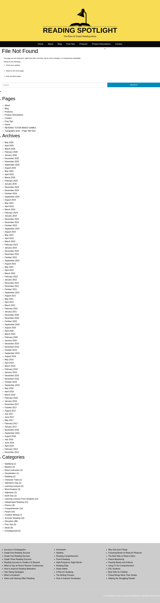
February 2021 (11, 308)
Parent (8, 512)
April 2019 (9, 363)
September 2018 (12, 385)
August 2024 (10, 200)
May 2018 (9, 388)
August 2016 (10, 436)
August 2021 (10, 296)
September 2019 (12, 353)
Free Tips (70, 44)
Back (14, 76)
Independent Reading (14, 502)
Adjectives (9, 492)
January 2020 (11, 340)
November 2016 (12, 430)
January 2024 (11, 216)
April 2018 (9, 391)
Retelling (8, 476)
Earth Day (9, 496)
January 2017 (11, 427)
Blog (60, 44)
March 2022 (10, 273)
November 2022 (12, 254)
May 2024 (9, 203)
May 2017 (9, 420)
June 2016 (9, 443)
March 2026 (10, 149)
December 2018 (12, 376)
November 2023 (12, 222)
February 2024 (11, 213)
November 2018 (12, 379)
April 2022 (9, 270)
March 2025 (10, 177)
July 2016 (9, 439)
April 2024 (9, 206)
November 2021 (12, 286)
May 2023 (9, 235)
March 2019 (10, 366)
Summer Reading (12, 518)
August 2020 (10, 328)
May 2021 (9, 299)
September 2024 (12, 197)
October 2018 (11, 382)
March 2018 (10, 395)
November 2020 (12, 318)
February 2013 (11, 449)
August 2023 (10, 232)
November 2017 (12, 404)
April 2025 (9, 174)
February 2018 (11, 398)
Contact (118, 44)
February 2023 (11, 245)
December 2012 (12, 452)
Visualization (10, 473)
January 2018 (11, 401)
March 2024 (10, 209)
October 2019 (11, 350)
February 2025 (11, 181)
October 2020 (11, 321)
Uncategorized (11, 531)
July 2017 (9, 414)
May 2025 (9, 171)
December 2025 (12, 158)
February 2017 (11, 423)
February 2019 (11, 369)
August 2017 (10, 411)
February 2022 (11, 277)
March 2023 (10, 241)
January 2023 (11, 248)
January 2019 (11, 372)
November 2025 (12, 161)
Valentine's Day (11, 483)
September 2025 (12, 165)
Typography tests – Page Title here (20, 131)
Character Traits (12, 480)
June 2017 (9, 417)
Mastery (8, 467)
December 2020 (12, 315)
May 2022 (9, 267)
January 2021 (11, 312)
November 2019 (12, 347)
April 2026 (9, 146)
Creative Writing (12, 515)
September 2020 (12, 324)
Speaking (9, 464)
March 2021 (10, 305)
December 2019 (12, 344)
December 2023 (12, 219)
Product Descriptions (101, 44)
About (50, 44)
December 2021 (12, 283)
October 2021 (11, 289)
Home (40, 44)
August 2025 (10, 168)
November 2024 (12, 190)
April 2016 (9, 446)
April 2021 (9, 302)
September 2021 (12, 293)
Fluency (8, 505)
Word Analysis (11, 489)
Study (7, 528)
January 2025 (11, 184)
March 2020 (10, 334)
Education (9, 521)
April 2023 (9, 238)
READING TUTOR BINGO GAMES (20, 128)
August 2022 (10, 264)
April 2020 (9, 331)
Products (83, 44)
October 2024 (11, 193)
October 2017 (11, 407)
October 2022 (11, 257)
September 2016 (12, 433)
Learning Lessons (12, 486)
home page (20, 71)
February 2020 (11, 337)
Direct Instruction (12, 470)
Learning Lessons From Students (19, 499)
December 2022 (12, 251)
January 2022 (11, 280)
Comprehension (12, 508)
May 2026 (9, 142)
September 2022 (12, 261)
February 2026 (11, 152)
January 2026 (11, 155)
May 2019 (9, 360)
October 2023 (11, 225)
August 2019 (10, 356)
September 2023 (12, 229)
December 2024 (12, 187)
